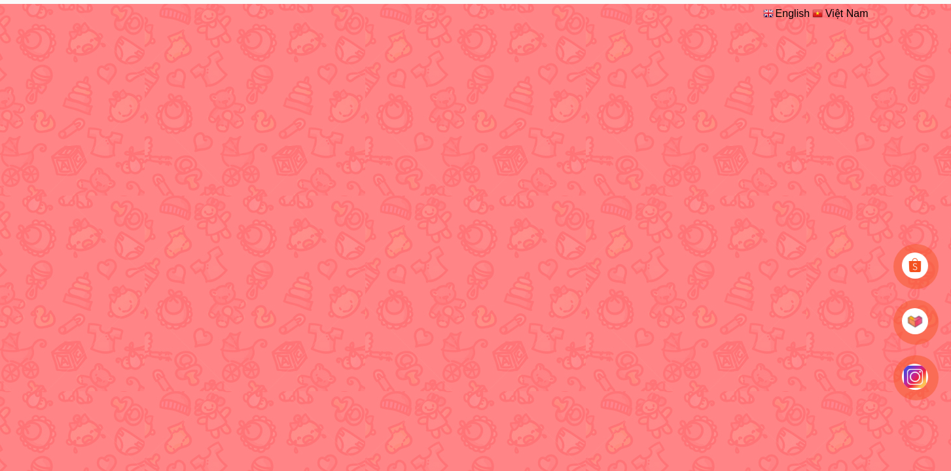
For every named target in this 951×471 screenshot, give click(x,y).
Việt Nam (840, 13)
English (786, 13)
